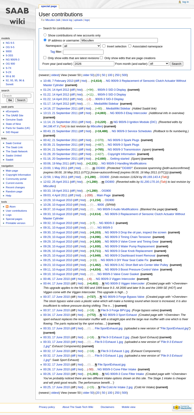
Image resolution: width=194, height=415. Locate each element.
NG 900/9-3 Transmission (124, 149)
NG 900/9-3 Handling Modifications (124, 163)
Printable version (15, 223)
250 (117, 75)
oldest (55, 75)
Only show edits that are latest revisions (73, 58)
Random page (14, 191)
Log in (186, 1)
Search (5, 90)
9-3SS (9, 55)
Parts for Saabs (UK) (18, 128)
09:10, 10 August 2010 (57, 274)
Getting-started (119, 158)
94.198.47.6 (51, 126)
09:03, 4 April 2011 (55, 195)
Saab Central (13, 143)
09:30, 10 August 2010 (57, 232)
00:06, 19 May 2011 (56, 163)
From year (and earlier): (57, 64)
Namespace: (54, 45)
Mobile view (129, 407)
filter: (56, 51)
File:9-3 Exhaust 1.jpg (109, 342)
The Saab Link (14, 147)
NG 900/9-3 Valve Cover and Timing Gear (132, 241)
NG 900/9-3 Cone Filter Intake (117, 369)
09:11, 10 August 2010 (57, 269)
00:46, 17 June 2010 (56, 279)
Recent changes (15, 187)
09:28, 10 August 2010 (57, 246)
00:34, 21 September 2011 (60, 149)
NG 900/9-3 (106, 223)
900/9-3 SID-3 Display (112, 89)
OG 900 (10, 63)
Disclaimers (107, 407)
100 (109, 75)
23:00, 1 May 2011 (55, 168)
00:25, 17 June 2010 (56, 387)
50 (103, 75)
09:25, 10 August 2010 (57, 255)
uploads (78, 20)
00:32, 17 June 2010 (56, 351)
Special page (49, 6)
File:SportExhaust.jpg (109, 328)
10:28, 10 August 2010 (57, 204)
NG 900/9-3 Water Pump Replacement (130, 246)
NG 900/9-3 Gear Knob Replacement (129, 251)
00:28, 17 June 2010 (56, 369)
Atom (12, 206)
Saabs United (14, 155)
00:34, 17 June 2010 (56, 315)
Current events (14, 183)
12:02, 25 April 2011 (56, 181)
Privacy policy (47, 407)
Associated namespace (148, 46)
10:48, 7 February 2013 (58, 80)
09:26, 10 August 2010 (57, 251)
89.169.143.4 (151, 177)
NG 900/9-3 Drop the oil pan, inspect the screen (136, 232)
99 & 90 (10, 76)
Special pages (14, 219)
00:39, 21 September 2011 (60, 144)
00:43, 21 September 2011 (60, 131)
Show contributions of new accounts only (74, 35)
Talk (63, 126)
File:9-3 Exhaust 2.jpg (115, 337)
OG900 (100, 168)
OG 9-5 (10, 47)
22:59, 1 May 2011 (55, 177)
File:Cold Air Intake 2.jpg (117, 387)
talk (58, 20)
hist (84, 80)
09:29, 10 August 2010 (57, 237)
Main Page (104, 195)
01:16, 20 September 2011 (60, 158)
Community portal (16, 178)
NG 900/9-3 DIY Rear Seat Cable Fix (124, 260)
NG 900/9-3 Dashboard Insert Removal (130, 255)
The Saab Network (16, 151)
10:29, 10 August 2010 (57, 200)
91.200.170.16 (149, 181)
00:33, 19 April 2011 (56, 190)
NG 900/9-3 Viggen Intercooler (115, 279)
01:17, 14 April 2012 (56, 103)
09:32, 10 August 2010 (57, 223)
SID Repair (12, 132)
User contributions (16, 210)
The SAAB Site (14, 115)
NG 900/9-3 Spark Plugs (123, 140)
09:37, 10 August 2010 (57, 209)
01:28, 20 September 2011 (60, 154)
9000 (101, 204)
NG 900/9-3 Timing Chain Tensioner (128, 237)
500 (124, 75)
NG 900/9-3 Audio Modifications (118, 209)
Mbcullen (50, 20)
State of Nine (13, 124)
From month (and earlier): (131, 64)
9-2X (8, 72)
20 (97, 75)
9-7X (8, 68)
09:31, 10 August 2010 (57, 227)
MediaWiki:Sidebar (106, 103)
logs (87, 20)
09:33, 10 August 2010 (57, 214)
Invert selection (116, 46)
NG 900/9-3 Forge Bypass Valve (123, 296)
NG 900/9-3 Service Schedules (132, 131)
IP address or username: (64, 40)
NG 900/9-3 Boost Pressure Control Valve (132, 269)
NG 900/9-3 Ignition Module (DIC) (135, 122)
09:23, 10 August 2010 (57, 265)
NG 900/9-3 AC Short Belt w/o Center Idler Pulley (136, 265)
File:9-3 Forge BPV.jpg (115, 310)
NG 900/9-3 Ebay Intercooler (128, 113)
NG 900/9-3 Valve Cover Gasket (118, 274)
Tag (52, 51)
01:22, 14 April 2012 (56, 94)
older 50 (88, 75)
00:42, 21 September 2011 (60, 140)
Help (8, 195)
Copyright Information (121, 154)
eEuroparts (12, 111)
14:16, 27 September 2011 (60, 108)
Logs (8, 214)
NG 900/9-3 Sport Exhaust (120, 315)
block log (67, 20)
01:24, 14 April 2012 (56, 89)
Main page (12, 170)
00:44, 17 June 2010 (56, 283)
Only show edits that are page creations (130, 58)
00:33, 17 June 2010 (56, 328)
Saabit (9, 159)
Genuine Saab (14, 119)
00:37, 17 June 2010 (56, 296)
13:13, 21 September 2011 (60, 113)
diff (77, 80)
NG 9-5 (10, 42)
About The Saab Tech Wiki (78, 407)
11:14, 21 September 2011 (60, 122)
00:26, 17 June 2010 (56, 374)
